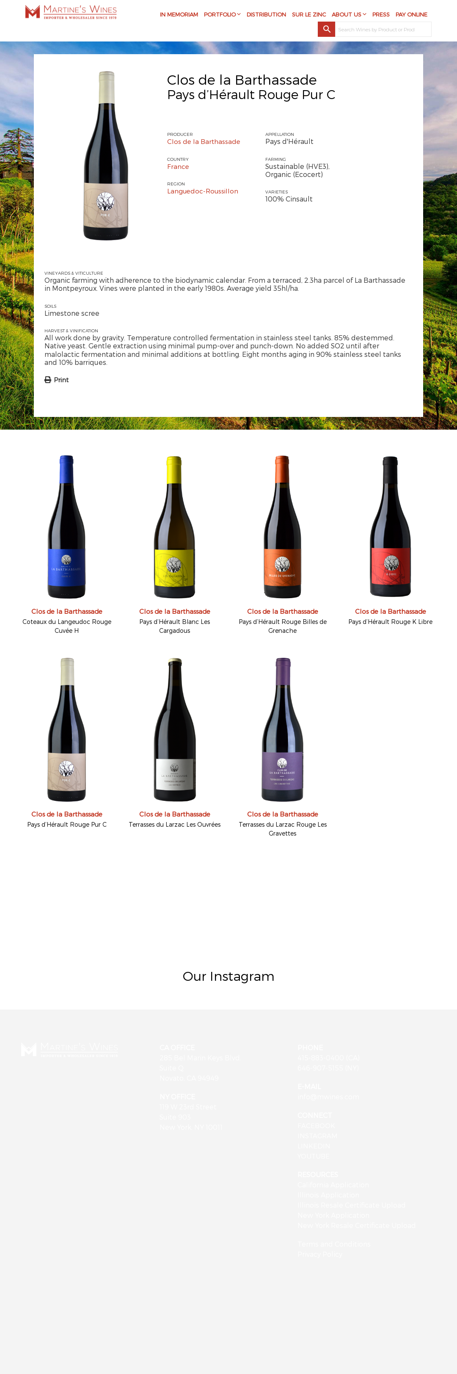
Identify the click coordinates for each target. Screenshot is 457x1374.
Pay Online (411, 15)
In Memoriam (179, 15)
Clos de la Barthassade (242, 79)
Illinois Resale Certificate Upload (351, 1205)
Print (61, 380)
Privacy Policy (319, 1254)
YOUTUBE (314, 1156)
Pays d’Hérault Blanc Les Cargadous (174, 626)
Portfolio (220, 15)
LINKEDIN (313, 1146)
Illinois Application (328, 1195)
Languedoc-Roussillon (204, 191)
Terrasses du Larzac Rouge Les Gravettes (283, 829)
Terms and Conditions (334, 1244)
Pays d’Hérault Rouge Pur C (67, 824)
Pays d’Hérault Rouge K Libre (390, 621)
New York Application (333, 1215)
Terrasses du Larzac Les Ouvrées (174, 824)
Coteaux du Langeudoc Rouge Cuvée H (66, 626)
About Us (346, 15)
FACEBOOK (316, 1125)
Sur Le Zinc (309, 15)
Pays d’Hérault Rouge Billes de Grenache (283, 626)
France (178, 166)
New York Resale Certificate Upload (356, 1225)
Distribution (266, 15)
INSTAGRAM (318, 1135)
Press (381, 15)
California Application (333, 1185)
